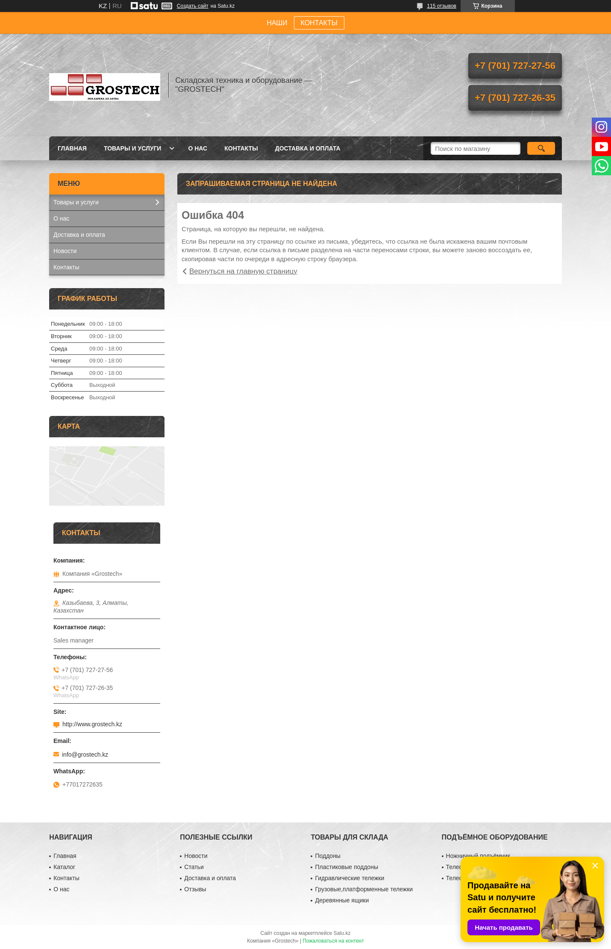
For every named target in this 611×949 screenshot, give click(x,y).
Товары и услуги (133, 148)
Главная (72, 148)
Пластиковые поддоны (346, 867)
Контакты (241, 148)
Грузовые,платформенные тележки (364, 889)
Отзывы (195, 889)
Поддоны (327, 855)
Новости (64, 251)
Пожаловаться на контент (333, 941)
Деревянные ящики (342, 900)
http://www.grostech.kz (92, 724)
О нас (197, 148)
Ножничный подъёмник (478, 855)
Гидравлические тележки (349, 878)
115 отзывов (441, 6)
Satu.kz (341, 933)
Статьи (193, 867)
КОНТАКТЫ (319, 23)
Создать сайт (193, 6)
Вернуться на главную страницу (243, 271)
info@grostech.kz (85, 754)
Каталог (64, 867)
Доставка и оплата (308, 148)
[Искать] (541, 148)
